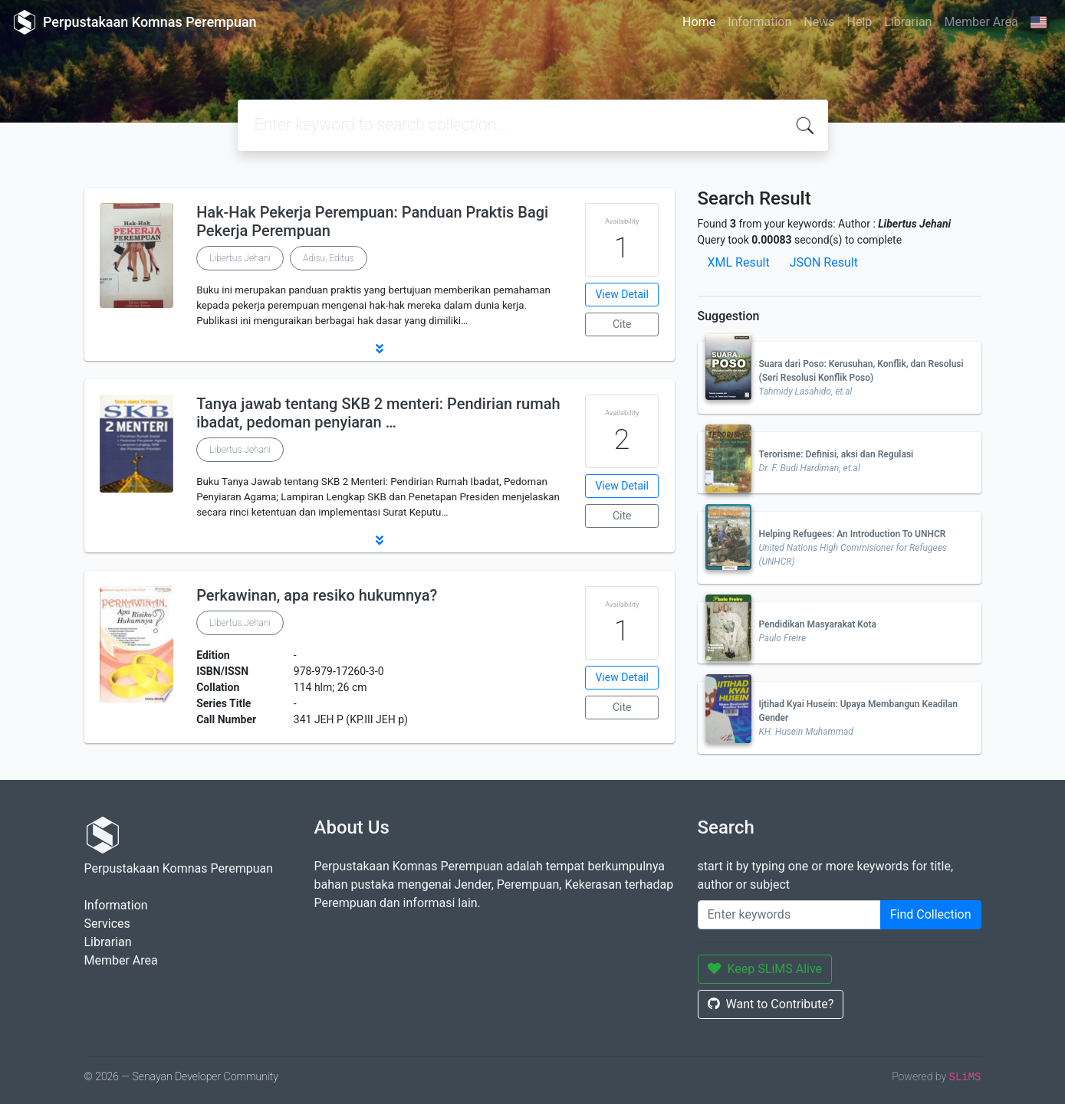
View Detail (621, 294)
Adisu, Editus (328, 258)
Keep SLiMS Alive (765, 968)
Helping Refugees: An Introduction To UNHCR (852, 534)
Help (859, 22)
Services (107, 923)
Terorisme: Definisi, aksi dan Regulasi (836, 454)
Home (698, 22)
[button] (379, 348)
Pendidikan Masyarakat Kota (818, 624)
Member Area (980, 22)
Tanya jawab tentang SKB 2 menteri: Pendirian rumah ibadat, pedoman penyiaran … (378, 413)
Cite (622, 324)
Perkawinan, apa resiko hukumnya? (316, 595)
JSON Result (824, 262)
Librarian (908, 22)
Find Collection (930, 914)
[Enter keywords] (789, 914)
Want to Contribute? (771, 1004)
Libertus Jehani (240, 258)
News (819, 22)
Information (759, 22)
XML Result (739, 262)
